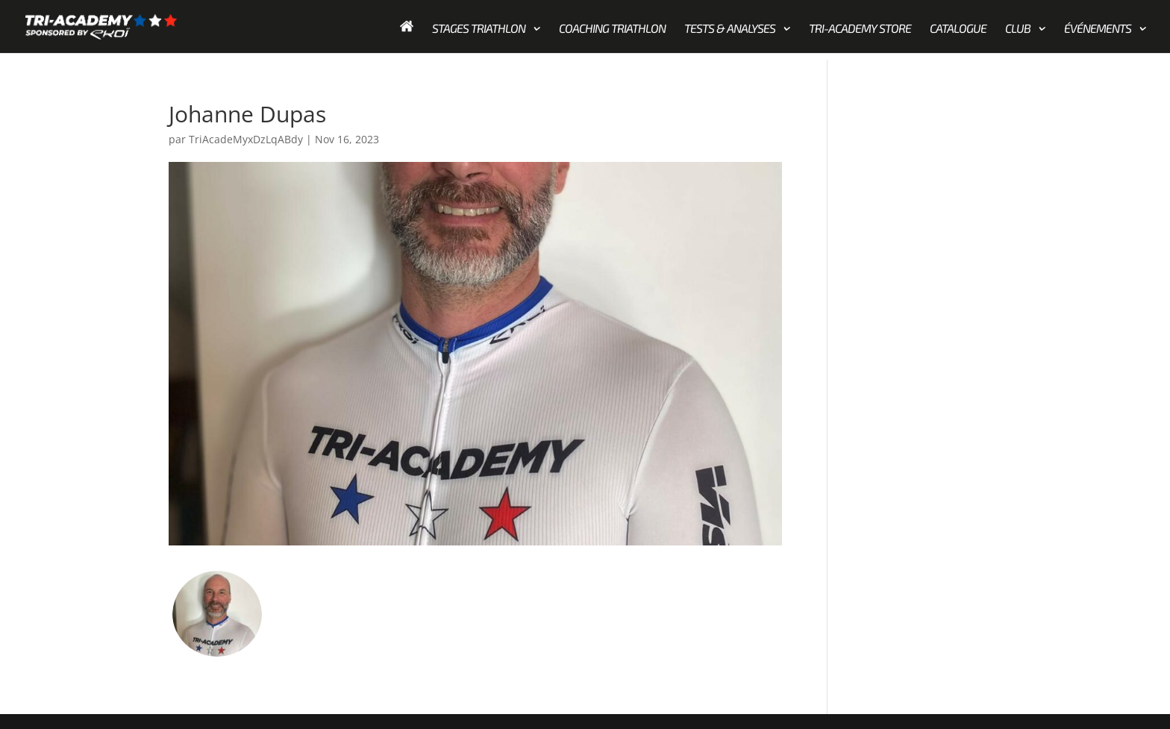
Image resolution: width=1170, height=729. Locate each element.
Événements (1097, 29)
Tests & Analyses (729, 29)
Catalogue (958, 29)
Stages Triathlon (478, 29)
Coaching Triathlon (612, 29)
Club (1017, 29)
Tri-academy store (860, 29)
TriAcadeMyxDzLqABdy (246, 139)
